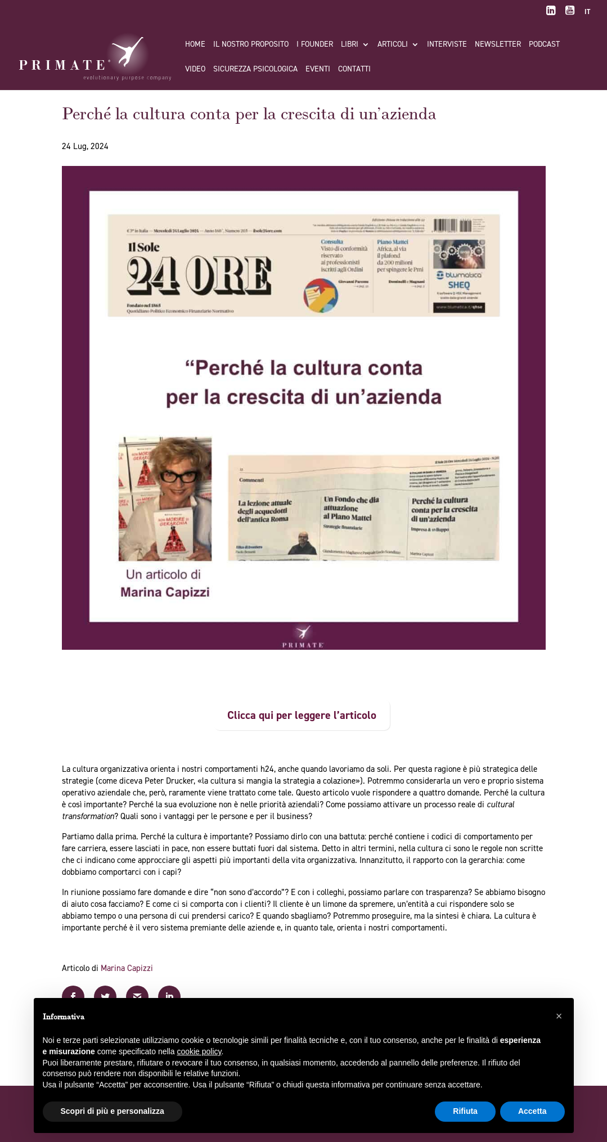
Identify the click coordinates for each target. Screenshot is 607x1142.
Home (195, 45)
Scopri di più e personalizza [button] (112, 1111)
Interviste (447, 45)
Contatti (354, 69)
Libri (349, 45)
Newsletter (498, 45)
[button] (559, 1016)
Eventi (317, 69)
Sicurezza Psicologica (255, 69)
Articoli (392, 45)
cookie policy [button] (199, 1051)
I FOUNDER (314, 45)
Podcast (544, 45)
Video (195, 69)
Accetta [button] (532, 1111)
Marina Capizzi (127, 968)
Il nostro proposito (251, 45)
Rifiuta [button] (465, 1111)
